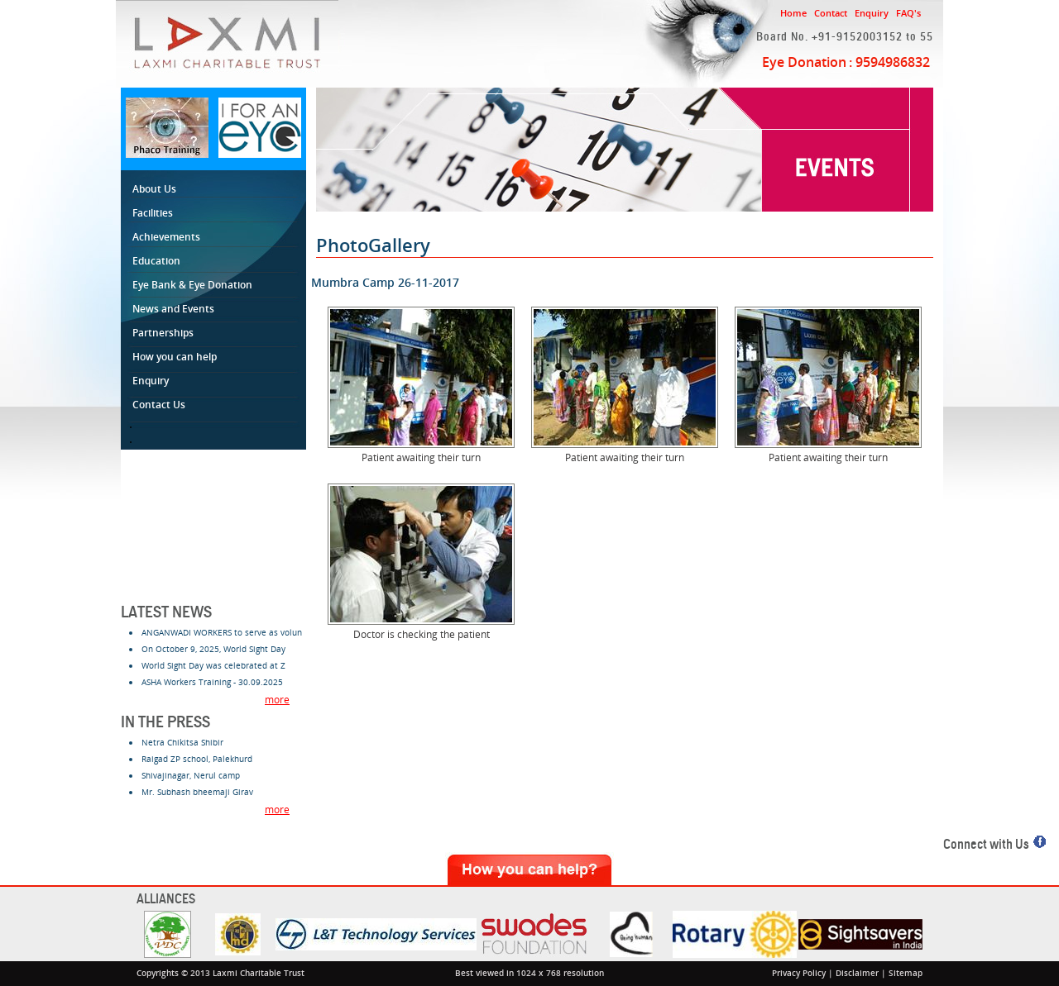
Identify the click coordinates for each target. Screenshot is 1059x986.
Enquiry (872, 13)
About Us (156, 189)
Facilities (155, 213)
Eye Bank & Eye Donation (192, 285)
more (277, 700)
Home (793, 13)
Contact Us (161, 405)
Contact (830, 13)
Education (158, 261)
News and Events (175, 309)
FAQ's (908, 13)
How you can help (177, 357)
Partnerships (165, 333)
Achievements (166, 237)
